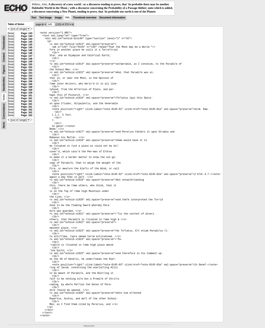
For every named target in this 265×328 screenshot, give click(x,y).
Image (58, 17)
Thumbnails (3, 42)
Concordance (3, 111)
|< (43, 24)
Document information (112, 17)
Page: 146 (26, 50)
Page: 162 (26, 109)
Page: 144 (26, 36)
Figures (3, 69)
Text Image (45, 17)
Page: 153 (26, 70)
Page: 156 (26, 78)
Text (33, 17)
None (3, 125)
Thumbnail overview (84, 17)
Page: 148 (26, 58)
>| (72, 24)
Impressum (89, 326)
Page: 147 (26, 56)
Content (3, 57)
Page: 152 (26, 67)
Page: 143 (26, 33)
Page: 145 (26, 41)
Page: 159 (26, 87)
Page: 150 (26, 64)
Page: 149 (26, 61)
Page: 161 (26, 95)
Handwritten (3, 84)
